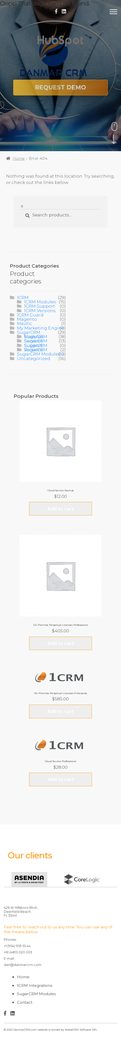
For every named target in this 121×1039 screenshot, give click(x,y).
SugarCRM (28, 332)
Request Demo (60, 87)
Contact (24, 1002)
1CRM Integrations (34, 985)
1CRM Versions (40, 310)
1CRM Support (39, 306)
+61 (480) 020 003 (18, 952)
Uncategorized (33, 358)
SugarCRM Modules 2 (40, 353)
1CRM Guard (30, 314)
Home (19, 158)
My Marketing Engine (40, 328)
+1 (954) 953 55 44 (17, 946)
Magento (27, 319)
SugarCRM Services (35, 340)
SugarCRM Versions (35, 349)
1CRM (23, 297)
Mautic (24, 323)
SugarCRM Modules (35, 336)
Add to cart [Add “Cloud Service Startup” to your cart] (60, 508)
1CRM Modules (40, 301)
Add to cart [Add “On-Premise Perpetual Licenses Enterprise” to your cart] (60, 711)
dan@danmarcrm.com (23, 965)
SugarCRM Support (35, 345)
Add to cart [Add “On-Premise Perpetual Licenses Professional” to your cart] (60, 643)
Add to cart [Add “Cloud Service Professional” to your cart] (60, 779)
